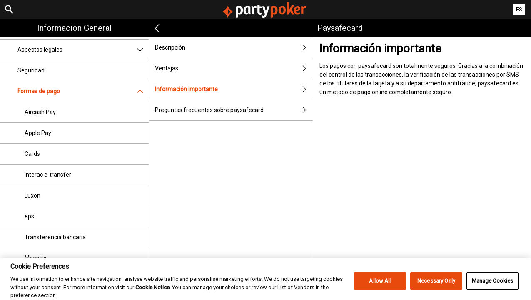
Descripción (234, 48)
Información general (74, 28)
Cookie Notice (152, 291)
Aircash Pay (40, 112)
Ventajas (234, 68)
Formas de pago (83, 91)
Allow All (380, 285)
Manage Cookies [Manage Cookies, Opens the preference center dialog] (493, 285)
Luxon (32, 195)
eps (29, 216)
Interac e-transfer (48, 174)
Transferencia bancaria (55, 237)
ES (519, 9)
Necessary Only (436, 285)
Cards (32, 153)
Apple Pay (38, 133)
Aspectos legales (83, 50)
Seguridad (31, 70)
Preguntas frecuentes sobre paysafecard (234, 110)
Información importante (234, 89)
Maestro (36, 258)
